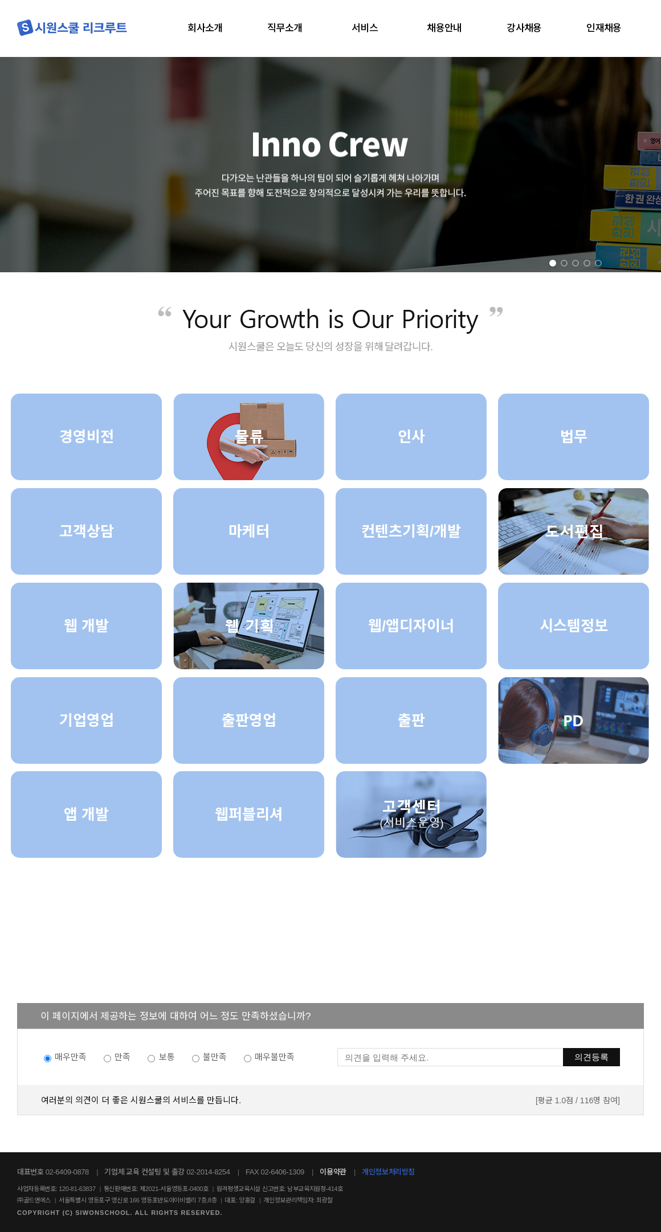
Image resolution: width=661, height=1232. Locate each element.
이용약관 (333, 1172)
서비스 (365, 28)
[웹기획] (248, 626)
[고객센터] (411, 814)
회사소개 (205, 28)
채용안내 (444, 28)
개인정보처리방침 (388, 1172)
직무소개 (285, 28)
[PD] (573, 720)
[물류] (248, 437)
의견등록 (591, 1057)
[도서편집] (573, 531)
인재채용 (604, 28)
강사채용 (524, 28)
